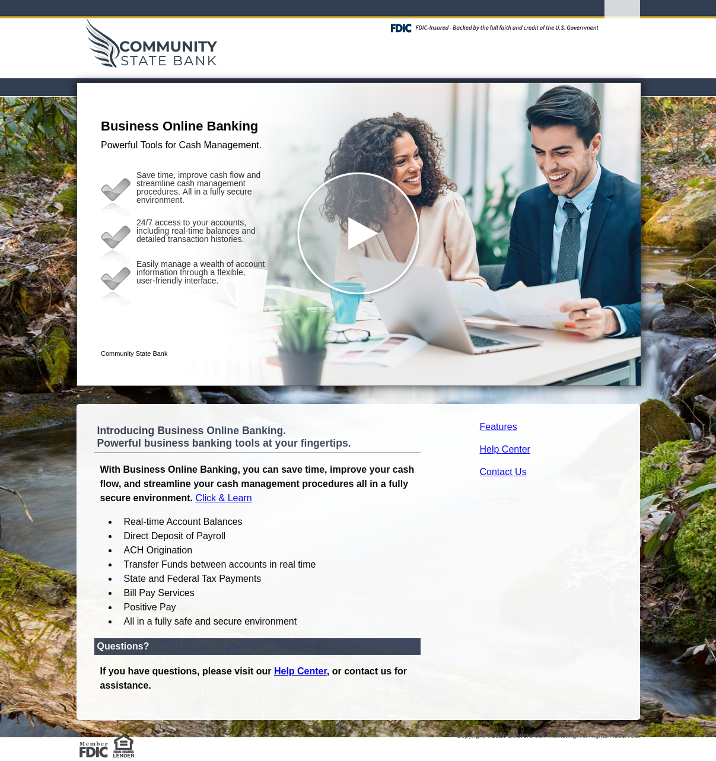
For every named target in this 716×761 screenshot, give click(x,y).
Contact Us (503, 472)
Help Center (505, 449)
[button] (359, 234)
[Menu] (622, 23)
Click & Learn (223, 498)
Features (498, 427)
